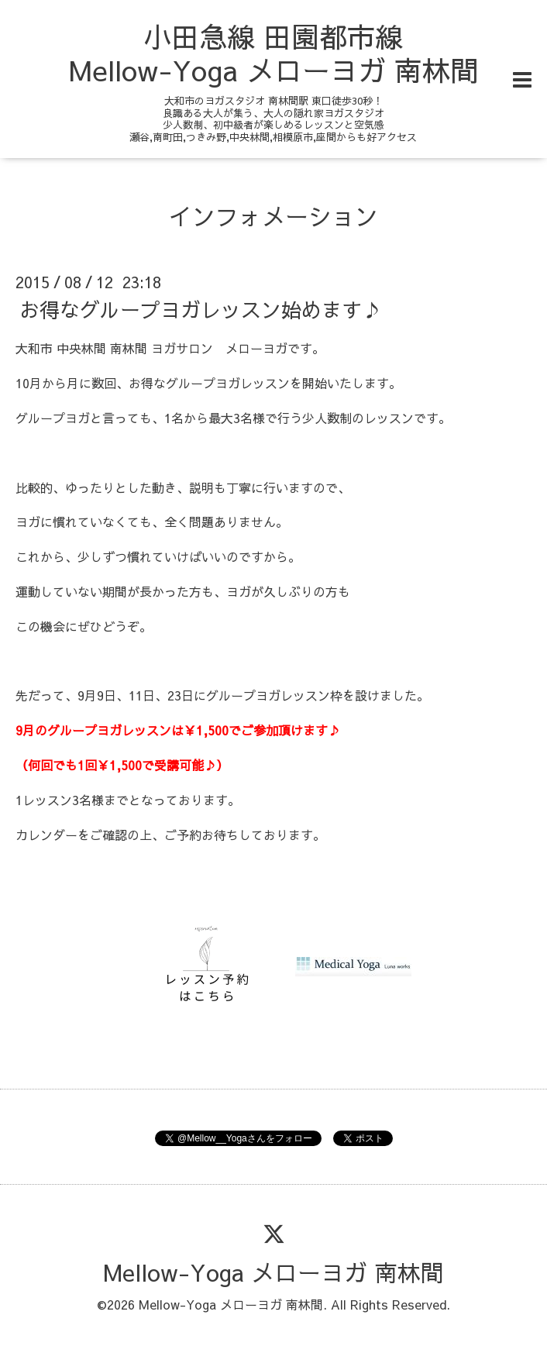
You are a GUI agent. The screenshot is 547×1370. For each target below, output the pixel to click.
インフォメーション (273, 216)
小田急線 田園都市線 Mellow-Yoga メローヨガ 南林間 (273, 53)
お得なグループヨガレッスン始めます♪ (200, 309)
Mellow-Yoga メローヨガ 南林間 (273, 1272)
